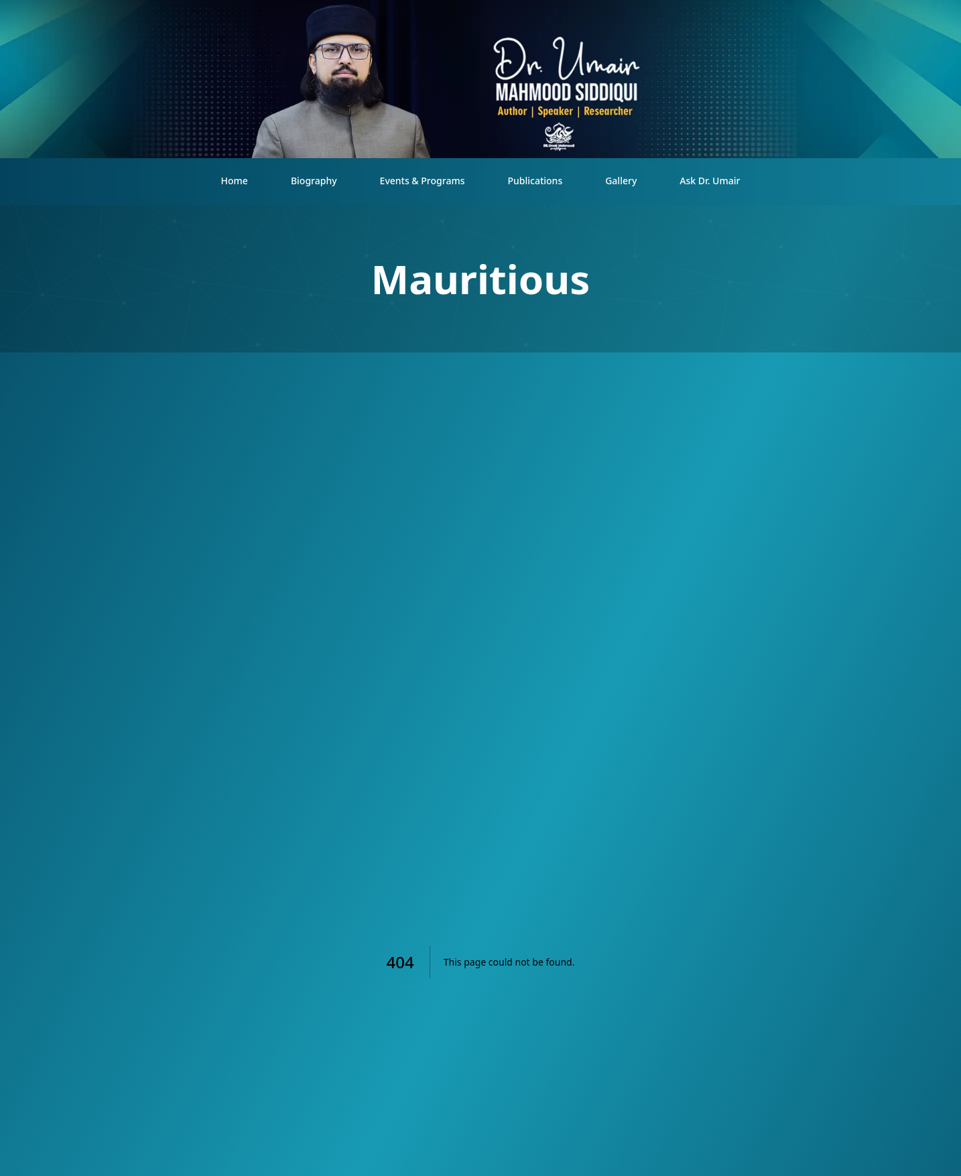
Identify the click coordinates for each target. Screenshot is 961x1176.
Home (234, 180)
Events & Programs (422, 180)
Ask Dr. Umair (710, 180)
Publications (534, 180)
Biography (314, 180)
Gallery (621, 180)
